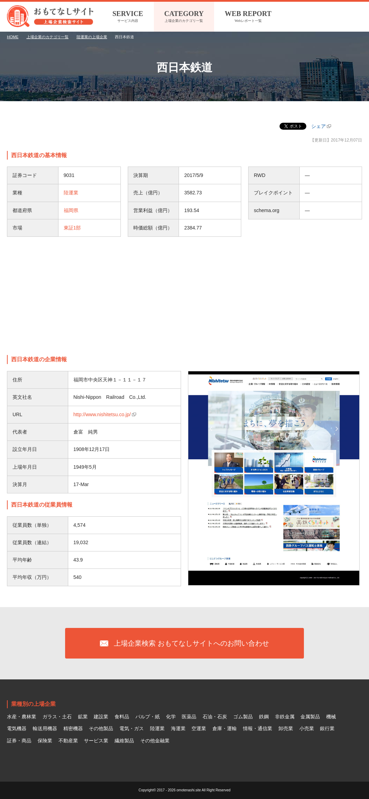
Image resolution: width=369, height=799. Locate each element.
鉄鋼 (264, 716)
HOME (12, 37)
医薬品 (189, 716)
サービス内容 (127, 16)
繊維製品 (124, 740)
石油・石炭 (215, 716)
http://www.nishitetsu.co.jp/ (102, 414)
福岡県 (71, 210)
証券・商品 (19, 740)
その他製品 (101, 728)
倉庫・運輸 (224, 728)
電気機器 (16, 728)
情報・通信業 (257, 728)
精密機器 (73, 728)
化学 (171, 716)
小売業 (306, 728)
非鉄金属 (285, 716)
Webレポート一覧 (248, 16)
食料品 (122, 716)
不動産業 (68, 740)
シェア (318, 126)
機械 (331, 716)
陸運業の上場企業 (92, 37)
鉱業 (83, 716)
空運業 (198, 728)
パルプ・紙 (147, 716)
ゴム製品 (243, 716)
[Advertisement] (184, 296)
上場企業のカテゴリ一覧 (184, 16)
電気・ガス (131, 728)
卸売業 (285, 728)
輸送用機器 (45, 728)
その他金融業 (155, 740)
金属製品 (310, 716)
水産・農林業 (21, 716)
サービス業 (96, 740)
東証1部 (72, 228)
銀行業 (327, 728)
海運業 (178, 728)
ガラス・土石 (57, 716)
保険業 (45, 740)
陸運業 (71, 192)
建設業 (101, 716)
